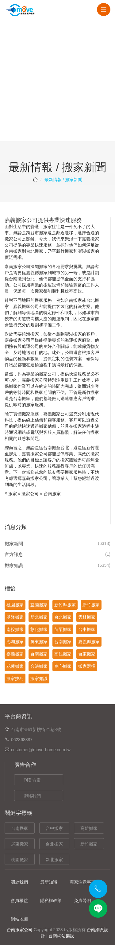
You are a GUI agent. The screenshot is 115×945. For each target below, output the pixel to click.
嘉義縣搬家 (37, 272)
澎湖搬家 (15, 641)
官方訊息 (14, 554)
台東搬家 (86, 653)
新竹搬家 (91, 604)
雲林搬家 (86, 617)
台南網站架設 (61, 935)
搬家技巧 (15, 678)
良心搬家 (62, 666)
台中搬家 (86, 629)
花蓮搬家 (15, 666)
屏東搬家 (39, 641)
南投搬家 (15, 629)
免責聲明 (82, 900)
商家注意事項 (82, 882)
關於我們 (19, 882)
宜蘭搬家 (39, 604)
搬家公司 (30, 493)
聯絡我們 (32, 795)
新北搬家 (39, 617)
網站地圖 (19, 918)
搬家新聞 (14, 543)
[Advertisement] (57, 80)
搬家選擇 (86, 666)
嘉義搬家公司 (17, 266)
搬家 (12, 493)
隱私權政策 (51, 900)
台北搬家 (62, 617)
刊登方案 (32, 780)
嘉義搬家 (90, 238)
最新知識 (48, 882)
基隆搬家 (15, 617)
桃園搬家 (15, 604)
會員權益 (19, 900)
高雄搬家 (62, 653)
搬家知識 (14, 565)
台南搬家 (13, 251)
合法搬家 (39, 666)
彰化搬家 (39, 629)
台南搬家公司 (20, 929)
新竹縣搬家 (65, 604)
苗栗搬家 (62, 629)
